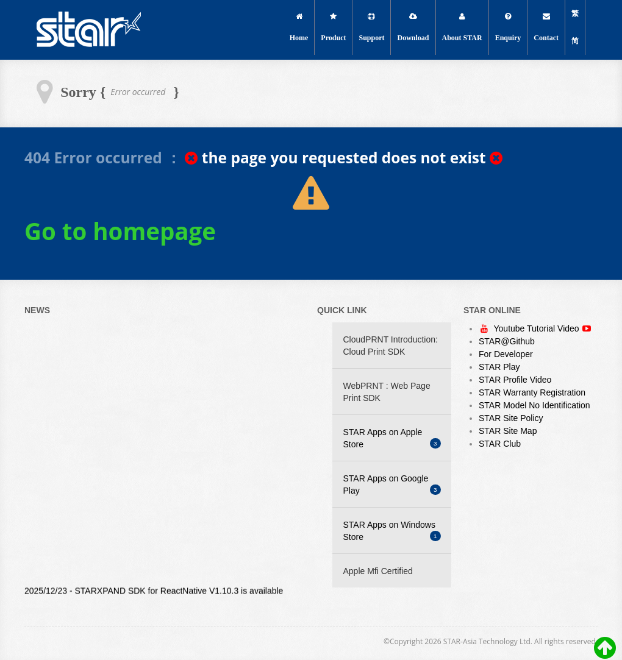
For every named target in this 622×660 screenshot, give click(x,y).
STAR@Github (507, 341)
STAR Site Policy (511, 418)
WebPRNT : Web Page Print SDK (387, 392)
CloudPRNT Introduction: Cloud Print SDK (390, 346)
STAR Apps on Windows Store (392, 531)
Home (299, 27)
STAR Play (499, 367)
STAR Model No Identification (534, 405)
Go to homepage (120, 231)
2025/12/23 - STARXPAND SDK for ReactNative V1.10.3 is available (153, 592)
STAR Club (500, 444)
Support (371, 27)
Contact (546, 27)
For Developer (506, 354)
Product (333, 27)
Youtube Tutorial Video (537, 328)
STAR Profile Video (515, 380)
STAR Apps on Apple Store (392, 438)
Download (413, 27)
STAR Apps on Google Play (392, 484)
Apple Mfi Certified (378, 571)
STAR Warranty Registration (532, 392)
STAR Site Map (508, 431)
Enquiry (508, 27)
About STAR (462, 27)
